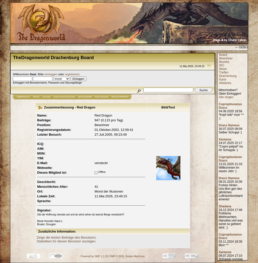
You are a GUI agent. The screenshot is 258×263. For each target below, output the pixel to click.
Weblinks (225, 83)
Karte (223, 79)
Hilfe (36, 97)
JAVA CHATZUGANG (64, 97)
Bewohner (226, 58)
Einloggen (102, 97)
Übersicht (23, 97)
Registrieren (119, 97)
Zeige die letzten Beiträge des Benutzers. (67, 237)
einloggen (51, 74)
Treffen (223, 72)
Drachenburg (228, 76)
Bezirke (224, 62)
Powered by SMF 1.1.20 (94, 256)
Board (223, 55)
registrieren (72, 74)
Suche (47, 97)
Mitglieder (85, 97)
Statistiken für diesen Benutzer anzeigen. (66, 241)
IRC (221, 65)
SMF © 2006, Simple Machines (127, 256)
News (223, 69)
